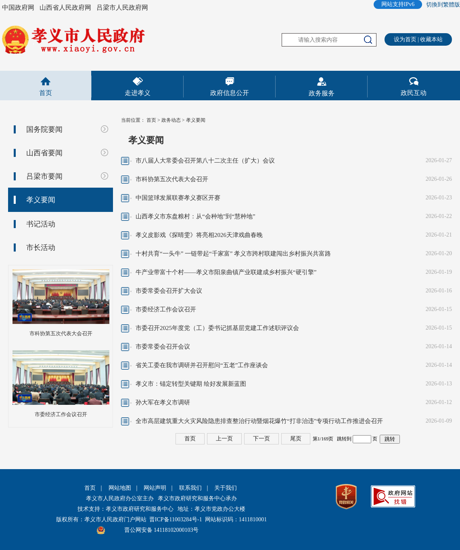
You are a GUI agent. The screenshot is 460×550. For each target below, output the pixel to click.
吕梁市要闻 (44, 176)
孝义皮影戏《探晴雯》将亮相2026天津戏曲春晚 (199, 235)
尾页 (295, 439)
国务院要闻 (44, 129)
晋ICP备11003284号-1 (175, 519)
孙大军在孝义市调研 (163, 402)
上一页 (224, 439)
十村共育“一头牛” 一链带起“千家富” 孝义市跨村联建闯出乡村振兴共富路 (233, 253)
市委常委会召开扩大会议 (169, 291)
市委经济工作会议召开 (61, 414)
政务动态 (171, 120)
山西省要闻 (44, 153)
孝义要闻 (40, 200)
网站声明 (155, 488)
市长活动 (40, 247)
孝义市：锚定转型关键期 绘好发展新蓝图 (191, 384)
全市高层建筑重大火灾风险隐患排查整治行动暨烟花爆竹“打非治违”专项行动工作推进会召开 (259, 421)
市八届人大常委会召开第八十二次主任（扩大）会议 (205, 160)
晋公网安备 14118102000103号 (161, 530)
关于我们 (225, 488)
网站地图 (120, 488)
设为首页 (405, 39)
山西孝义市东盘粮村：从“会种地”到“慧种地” (195, 216)
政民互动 (414, 92)
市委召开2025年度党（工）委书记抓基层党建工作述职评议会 (217, 328)
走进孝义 (138, 92)
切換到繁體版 (443, 5)
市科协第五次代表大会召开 (60, 333)
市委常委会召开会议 (163, 346)
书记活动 (40, 224)
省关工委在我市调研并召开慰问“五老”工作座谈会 (202, 365)
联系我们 (190, 488)
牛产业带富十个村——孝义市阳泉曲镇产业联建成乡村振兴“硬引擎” (226, 272)
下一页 (261, 439)
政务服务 (322, 93)
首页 (45, 92)
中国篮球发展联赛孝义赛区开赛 (178, 198)
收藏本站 (431, 39)
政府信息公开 (229, 92)
